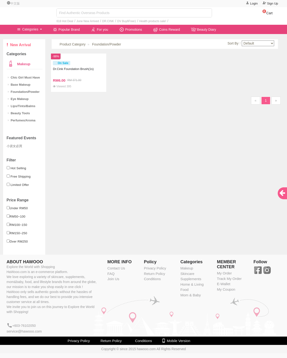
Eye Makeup (18, 99)
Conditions (152, 279)
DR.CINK (108, 21)
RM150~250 (18, 233)
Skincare (187, 274)
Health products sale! (152, 21)
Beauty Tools (19, 113)
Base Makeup (19, 84)
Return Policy (154, 274)
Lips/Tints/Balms (21, 106)
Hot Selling (18, 168)
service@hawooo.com (24, 331)
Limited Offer (19, 185)
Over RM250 (19, 241)
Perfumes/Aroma (21, 120)
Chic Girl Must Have (24, 77)
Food (184, 290)
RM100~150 (18, 225)
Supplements (190, 279)
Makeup (23, 64)
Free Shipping (20, 176)
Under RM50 (19, 208)
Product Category (73, 44)
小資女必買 (14, 146)
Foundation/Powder (24, 92)
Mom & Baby (190, 295)
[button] (265, 14)
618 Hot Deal (64, 21)
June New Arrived (87, 21)
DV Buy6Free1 (126, 21)
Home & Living (192, 284)
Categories (28, 29)
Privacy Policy (155, 268)
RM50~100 (17, 216)
